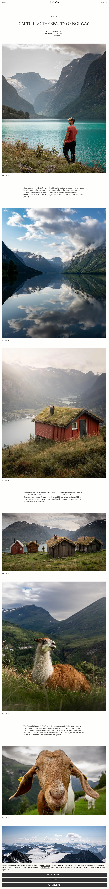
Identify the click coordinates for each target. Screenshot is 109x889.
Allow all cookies (54, 875)
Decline (54, 880)
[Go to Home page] (54, 2)
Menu (4, 2)
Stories (54, 16)
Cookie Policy (45, 868)
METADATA (5, 175)
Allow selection (54, 885)
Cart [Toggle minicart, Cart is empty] (104, 2)
